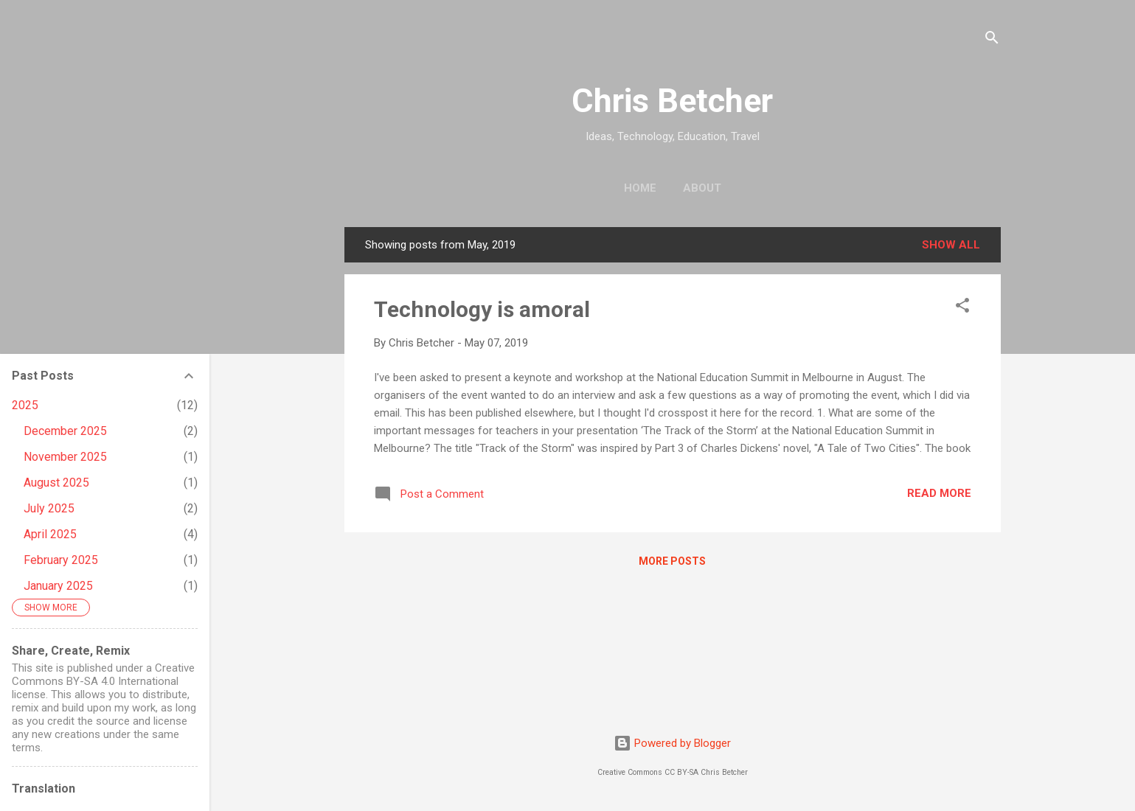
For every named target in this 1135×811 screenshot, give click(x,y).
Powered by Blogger (672, 743)
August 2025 (56, 483)
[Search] (992, 40)
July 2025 (49, 508)
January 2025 (58, 586)
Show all (951, 244)
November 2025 (65, 457)
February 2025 (61, 560)
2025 (25, 405)
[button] (962, 307)
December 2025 (65, 431)
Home (640, 188)
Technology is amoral (482, 309)
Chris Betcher (672, 100)
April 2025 (50, 534)
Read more (939, 493)
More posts (672, 561)
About (702, 188)
